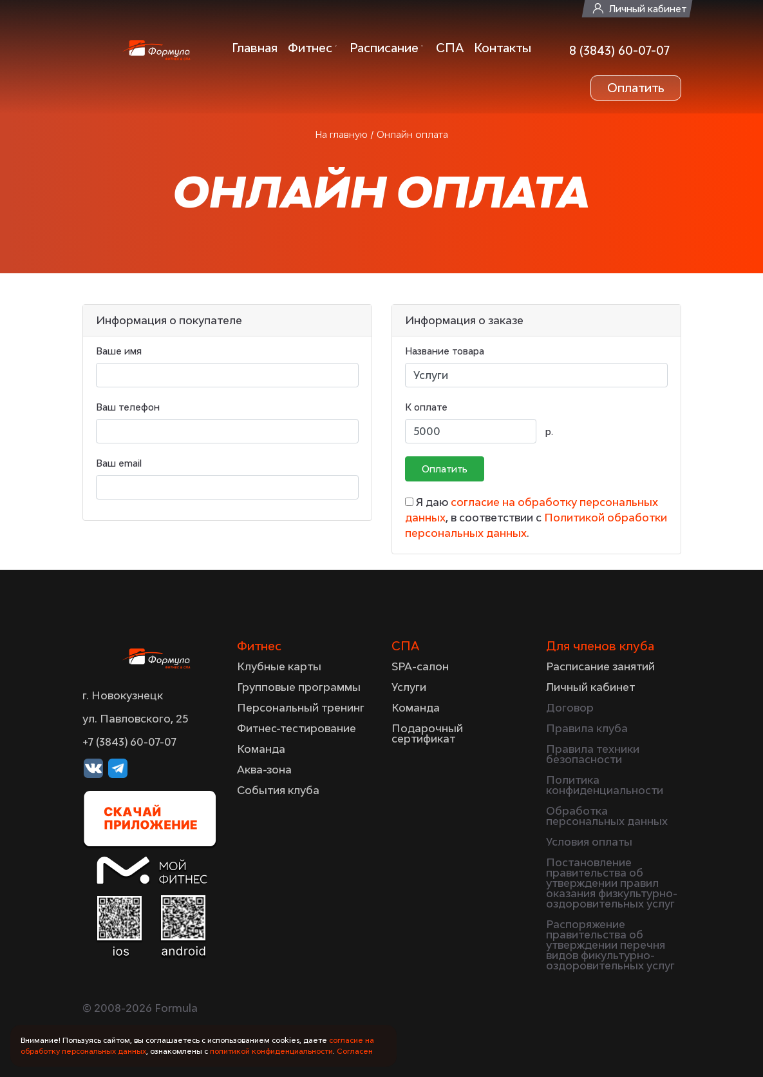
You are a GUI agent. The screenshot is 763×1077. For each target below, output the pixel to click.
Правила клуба (587, 728)
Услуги (408, 687)
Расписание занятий (600, 666)
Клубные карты (279, 666)
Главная (255, 48)
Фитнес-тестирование (296, 728)
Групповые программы (299, 687)
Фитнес (310, 48)
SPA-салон (420, 666)
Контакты (502, 48)
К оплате (426, 407)
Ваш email (119, 463)
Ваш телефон (128, 407)
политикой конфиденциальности (271, 1051)
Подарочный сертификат (427, 733)
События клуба (278, 790)
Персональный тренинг (300, 708)
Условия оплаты (589, 842)
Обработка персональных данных (607, 816)
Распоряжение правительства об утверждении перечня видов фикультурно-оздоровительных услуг (610, 945)
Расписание (384, 48)
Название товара (444, 350)
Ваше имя (119, 350)
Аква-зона (264, 769)
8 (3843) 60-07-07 (619, 50)
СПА (450, 48)
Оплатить (635, 88)
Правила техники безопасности (592, 754)
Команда (261, 749)
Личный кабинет (647, 8)
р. (549, 431)
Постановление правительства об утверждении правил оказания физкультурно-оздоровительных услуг (611, 883)
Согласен (355, 1051)
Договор (570, 708)
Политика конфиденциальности (604, 785)
